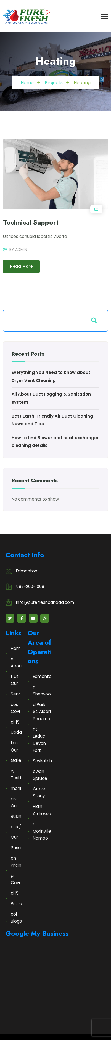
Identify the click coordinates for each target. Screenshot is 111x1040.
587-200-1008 (30, 586)
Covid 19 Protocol (14, 898)
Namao (38, 838)
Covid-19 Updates (14, 727)
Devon (37, 743)
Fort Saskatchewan (40, 760)
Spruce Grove (37, 783)
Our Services (13, 693)
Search (94, 321)
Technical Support (31, 222)
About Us (14, 671)
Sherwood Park (39, 699)
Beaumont (39, 724)
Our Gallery (13, 760)
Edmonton (26, 571)
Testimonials (13, 788)
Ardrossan (39, 819)
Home (13, 653)
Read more (21, 266)
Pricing (13, 870)
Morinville (39, 831)
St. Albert (40, 711)
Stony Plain (36, 801)
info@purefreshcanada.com (45, 602)
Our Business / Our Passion (13, 832)
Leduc (36, 736)
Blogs (14, 921)
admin (21, 249)
